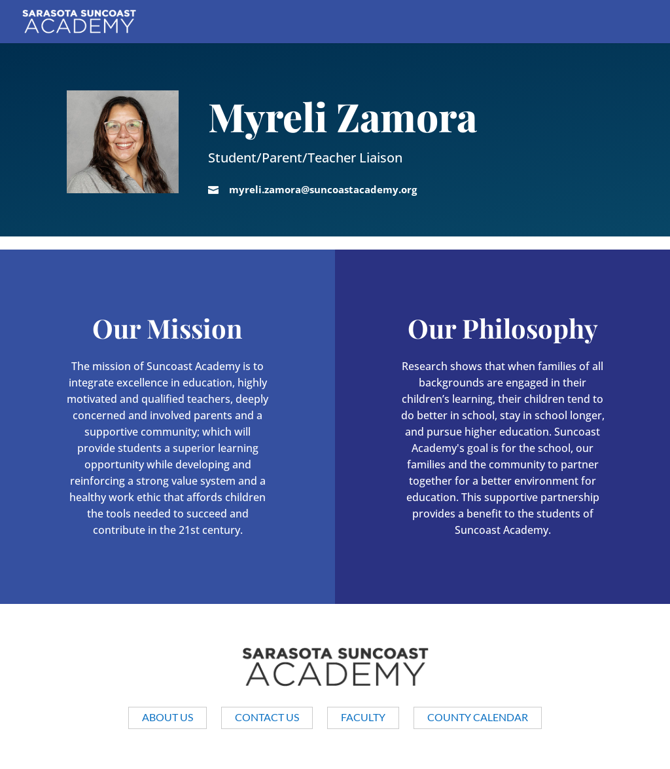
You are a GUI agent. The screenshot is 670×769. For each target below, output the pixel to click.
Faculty (363, 717)
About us (167, 717)
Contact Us (267, 717)
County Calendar (477, 717)
